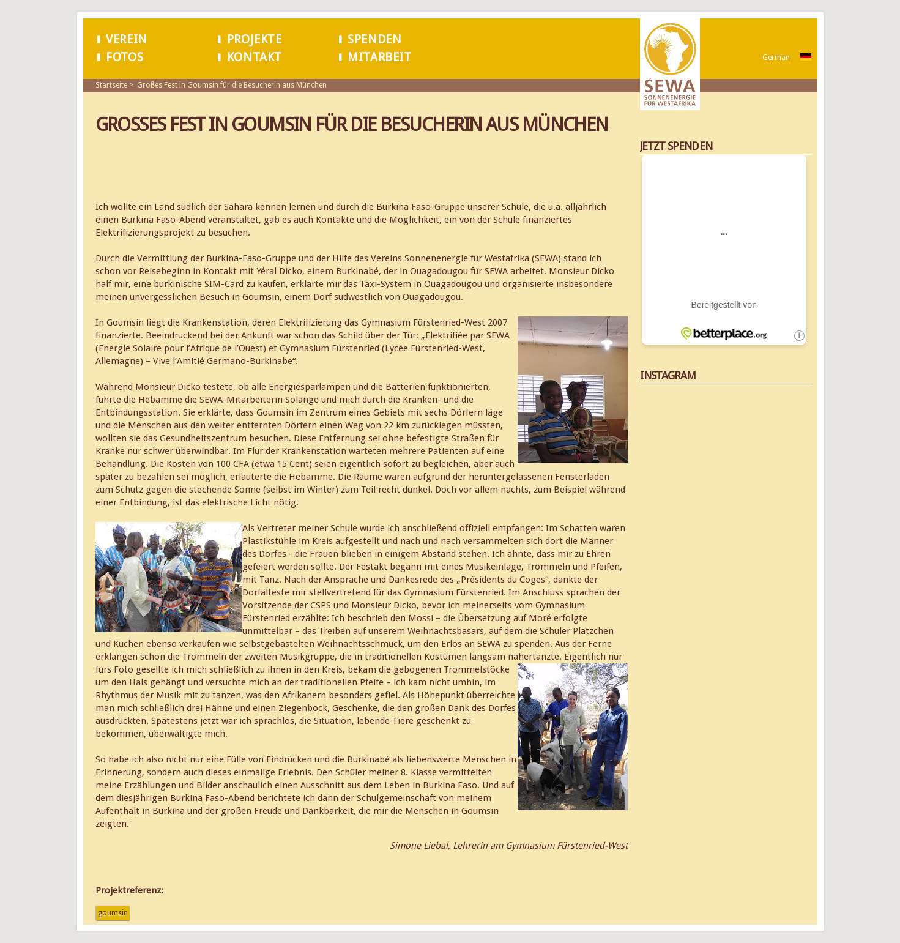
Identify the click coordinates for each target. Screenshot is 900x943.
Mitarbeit (379, 57)
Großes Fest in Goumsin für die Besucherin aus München (232, 85)
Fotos (124, 57)
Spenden (374, 39)
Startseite (111, 85)
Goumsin (113, 913)
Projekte (254, 39)
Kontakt (254, 57)
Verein (126, 39)
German (776, 57)
